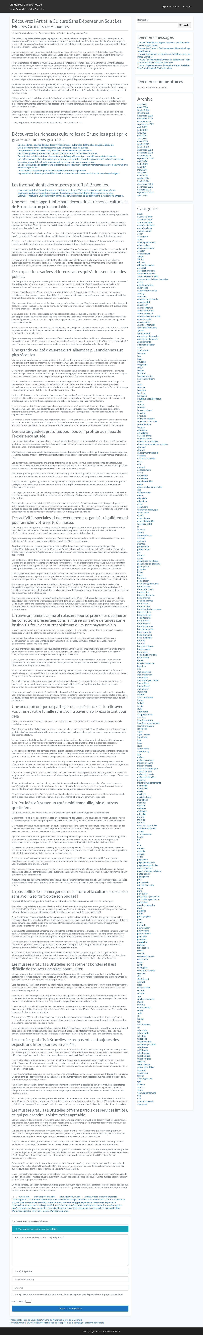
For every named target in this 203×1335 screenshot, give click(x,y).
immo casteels (144, 671)
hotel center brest (146, 595)
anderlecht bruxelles (147, 290)
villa (139, 1095)
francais (141, 529)
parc (139, 879)
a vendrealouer (144, 230)
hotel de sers (143, 603)
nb (138, 839)
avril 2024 (142, 172)
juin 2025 (141, 132)
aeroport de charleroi (147, 276)
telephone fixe (144, 1041)
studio (140, 1001)
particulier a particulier (148, 899)
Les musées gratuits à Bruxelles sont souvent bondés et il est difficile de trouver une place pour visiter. (67, 190)
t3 (138, 1016)
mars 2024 (142, 175)
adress (140, 259)
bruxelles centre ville (147, 421)
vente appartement (146, 1092)
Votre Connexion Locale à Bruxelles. (27, 9)
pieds (140, 922)
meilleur (141, 805)
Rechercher (142, 19)
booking (141, 393)
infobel (140, 694)
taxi (139, 1021)
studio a (141, 1004)
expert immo (143, 518)
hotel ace (141, 577)
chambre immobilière (147, 441)
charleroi (141, 447)
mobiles (141, 819)
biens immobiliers (146, 378)
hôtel (139, 575)
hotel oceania (143, 649)
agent (140, 282)
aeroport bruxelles (146, 273)
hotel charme (143, 597)
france (140, 532)
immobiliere (143, 683)
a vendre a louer (145, 222)
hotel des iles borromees (149, 609)
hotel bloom (143, 580)
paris (139, 890)
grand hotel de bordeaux (149, 563)
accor (140, 233)
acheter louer (143, 253)
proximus (141, 939)
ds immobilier (144, 492)
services (141, 973)
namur (140, 836)
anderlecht (142, 287)
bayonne (141, 361)
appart (140, 330)
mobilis (141, 822)
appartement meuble (147, 339)
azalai (140, 347)
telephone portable (146, 1044)
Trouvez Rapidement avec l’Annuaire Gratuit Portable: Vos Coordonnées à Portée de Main (163, 66)
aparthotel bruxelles (147, 327)
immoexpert (143, 688)
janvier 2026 (143, 112)
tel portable (143, 1033)
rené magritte (97, 1208)
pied (139, 919)
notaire (140, 848)
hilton (140, 572)
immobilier (142, 677)
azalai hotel (142, 350)
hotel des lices (144, 612)
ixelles (140, 703)
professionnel (144, 933)
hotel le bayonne (145, 629)
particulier (142, 893)
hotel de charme (145, 600)
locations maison (145, 725)
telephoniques (144, 1058)
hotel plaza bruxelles (147, 654)
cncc (139, 461)
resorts (140, 953)
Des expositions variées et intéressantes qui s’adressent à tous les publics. (53, 147)
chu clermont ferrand (147, 452)
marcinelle (142, 788)
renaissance (143, 947)
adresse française (145, 265)
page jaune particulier (147, 865)
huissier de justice (145, 663)
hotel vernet (143, 657)
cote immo (142, 475)
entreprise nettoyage (147, 509)
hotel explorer (144, 614)
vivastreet (142, 1104)
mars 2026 (142, 107)
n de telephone (144, 833)
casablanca (142, 432)
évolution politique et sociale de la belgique (59, 1202)
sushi (139, 1013)
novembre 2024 (145, 152)
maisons (141, 779)
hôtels (140, 660)
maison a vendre (145, 762)
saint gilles (142, 967)
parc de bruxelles (145, 885)
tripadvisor (142, 1072)
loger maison (143, 734)
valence (141, 1084)
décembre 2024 (145, 149)
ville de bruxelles (145, 1101)
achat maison (143, 245)
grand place (143, 566)
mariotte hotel (144, 797)
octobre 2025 (144, 121)
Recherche (184, 25)
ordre (140, 856)
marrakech (142, 799)
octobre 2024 (144, 155)
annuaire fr (142, 304)
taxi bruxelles (143, 1024)
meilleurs (141, 808)
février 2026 (143, 110)
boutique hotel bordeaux (149, 398)
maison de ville (144, 771)
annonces (141, 296)
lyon (139, 754)
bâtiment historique (67, 1199)
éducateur (142, 501)
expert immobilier (146, 521)
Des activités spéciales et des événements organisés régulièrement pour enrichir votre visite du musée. (67, 156)
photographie (144, 916)
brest (140, 401)
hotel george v (144, 617)
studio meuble (144, 1007)
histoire (28, 1205)
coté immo (142, 478)
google (140, 555)
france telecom (144, 535)
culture (109, 1199)
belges (140, 370)
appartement (143, 333)
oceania (141, 851)
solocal (140, 993)
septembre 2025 (145, 124)
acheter (141, 250)
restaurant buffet (145, 956)
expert (140, 515)
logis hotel (142, 737)
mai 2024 (141, 169)
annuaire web (143, 321)
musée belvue (61, 1205)
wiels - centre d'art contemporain (52, 1210)
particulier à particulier (148, 896)
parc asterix (143, 882)
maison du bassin (145, 774)
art (26, 1199)
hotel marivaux (144, 634)
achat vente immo (146, 247)
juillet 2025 (142, 129)
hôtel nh (141, 640)
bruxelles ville (66, 1196)
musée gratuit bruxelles (94, 1205)
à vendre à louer (145, 216)
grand (140, 558)
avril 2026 (142, 104)
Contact (187, 6)
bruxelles (82, 1199)
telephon (141, 1035)
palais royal (33, 1208)
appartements (144, 341)
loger (139, 731)
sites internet (143, 987)
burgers (141, 427)
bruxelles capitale (146, 418)
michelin (141, 814)
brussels (141, 407)
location (141, 717)
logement (142, 728)
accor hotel (142, 236)
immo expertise (144, 674)
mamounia (142, 785)
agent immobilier (145, 284)
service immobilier (146, 970)
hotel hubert (143, 620)
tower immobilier (145, 1067)
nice (139, 845)
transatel (141, 1070)
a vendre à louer (145, 219)
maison (140, 757)
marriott (141, 802)
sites (139, 984)
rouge (140, 962)
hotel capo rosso (145, 589)
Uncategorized (144, 1078)
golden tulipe (143, 549)
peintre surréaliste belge (52, 1208)
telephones (142, 1047)
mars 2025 (142, 141)
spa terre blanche (145, 998)
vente (140, 1090)
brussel (140, 404)
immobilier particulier (148, 680)
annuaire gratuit (145, 307)
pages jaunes (143, 873)
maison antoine (144, 765)
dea (139, 489)
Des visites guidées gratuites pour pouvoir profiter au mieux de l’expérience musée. (57, 153)
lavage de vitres (145, 714)
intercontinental (145, 697)
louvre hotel (143, 748)
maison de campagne (147, 768)
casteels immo (144, 435)
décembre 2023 (145, 183)
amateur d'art (91, 1196)
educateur (142, 498)
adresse (141, 262)
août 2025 (142, 127)
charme (141, 449)
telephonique (143, 1053)
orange (140, 853)
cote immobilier (145, 481)
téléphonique (143, 1055)
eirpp (139, 504)
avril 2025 (142, 138)
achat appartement (146, 242)
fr (138, 526)
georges (141, 543)
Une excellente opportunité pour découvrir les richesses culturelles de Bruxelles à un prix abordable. (66, 144)
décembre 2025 (145, 115)
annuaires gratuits (146, 324)
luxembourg (143, 751)
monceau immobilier (147, 825)
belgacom (142, 364)
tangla (140, 1018)
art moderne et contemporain (42, 1199)
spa (139, 996)
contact (141, 467)
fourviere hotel (144, 523)
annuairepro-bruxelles (44, 1196)
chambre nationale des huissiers (152, 444)
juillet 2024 (142, 164)
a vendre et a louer (146, 225)
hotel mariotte (144, 632)
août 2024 (142, 161)
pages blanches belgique (149, 870)
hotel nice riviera (145, 646)
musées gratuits (19, 1208)
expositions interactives (92, 1202)
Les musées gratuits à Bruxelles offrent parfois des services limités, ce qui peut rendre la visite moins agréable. (71, 195)
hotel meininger (144, 637)
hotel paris (142, 651)
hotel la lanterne (145, 626)
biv (138, 381)
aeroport (141, 267)
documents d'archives (26, 1202)
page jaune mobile (146, 862)
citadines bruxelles (146, 458)
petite (140, 913)
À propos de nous (170, 6)
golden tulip (143, 546)
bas (139, 356)
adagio (140, 256)
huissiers (141, 666)
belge (140, 367)
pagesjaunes (143, 876)
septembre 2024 (145, 158)
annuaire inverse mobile (148, 316)
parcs (140, 888)
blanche (141, 387)
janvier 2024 (143, 181)
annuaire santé (144, 319)
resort (140, 950)
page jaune (142, 859)
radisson (141, 944)
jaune (139, 708)
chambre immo (144, 438)
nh (138, 842)
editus (140, 495)
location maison (145, 720)
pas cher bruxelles (146, 905)
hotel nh (141, 643)
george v (141, 540)
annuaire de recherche (148, 299)
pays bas (141, 910)
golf (139, 552)
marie (140, 791)
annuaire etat (143, 302)
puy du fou (142, 942)
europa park (143, 512)
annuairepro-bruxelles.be (26, 4)
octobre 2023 (144, 189)
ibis (139, 669)
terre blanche (143, 1064)
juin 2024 (141, 166)
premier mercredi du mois (77, 1208)
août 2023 (142, 195)
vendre (140, 1087)
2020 (139, 213)
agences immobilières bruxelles (152, 279)
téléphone (142, 1038)
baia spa (141, 353)
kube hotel (142, 711)
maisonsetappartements (149, 782)
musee (77, 1196)
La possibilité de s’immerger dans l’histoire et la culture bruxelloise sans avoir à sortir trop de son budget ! (68, 173)
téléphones (142, 1050)
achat (140, 239)
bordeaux (142, 395)
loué (139, 740)
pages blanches (144, 868)
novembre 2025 (145, 118)
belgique (141, 373)
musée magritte (114, 1205)
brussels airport (145, 410)
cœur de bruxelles (96, 1199)
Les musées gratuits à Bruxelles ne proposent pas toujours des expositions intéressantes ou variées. (65, 192)
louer (139, 742)
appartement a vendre (148, 336)
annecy (140, 293)
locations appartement (148, 723)
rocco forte (142, 959)
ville (34, 1210)
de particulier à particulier (149, 486)
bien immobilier (145, 375)
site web (141, 981)
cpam (140, 484)
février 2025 (143, 144)
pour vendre (143, 930)
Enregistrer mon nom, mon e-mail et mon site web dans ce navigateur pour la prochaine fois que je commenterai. (69, 1294)
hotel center (143, 592)
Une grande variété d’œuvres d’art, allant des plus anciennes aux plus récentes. (55, 150)
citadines (141, 455)
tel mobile (142, 1030)
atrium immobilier (146, 344)
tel (138, 1027)
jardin (140, 705)
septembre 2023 (145, 192)
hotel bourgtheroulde (147, 583)
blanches (141, 390)
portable (141, 925)
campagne (142, 430)
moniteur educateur (146, 828)
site (139, 976)
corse (140, 472)
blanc (140, 384)
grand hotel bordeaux (147, 560)
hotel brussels (144, 586)
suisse (140, 1010)
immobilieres (143, 686)
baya (139, 358)
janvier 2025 (143, 147)
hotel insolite (143, 623)
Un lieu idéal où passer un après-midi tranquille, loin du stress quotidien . (52, 170)
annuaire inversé (145, 313)
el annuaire (142, 506)
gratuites (141, 569)
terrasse (141, 1061)
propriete (142, 936)
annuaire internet (145, 310)
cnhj (139, 464)
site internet (143, 979)
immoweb (142, 691)
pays (139, 907)
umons (140, 1075)
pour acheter (143, 927)
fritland (141, 538)
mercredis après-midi (43, 1205)
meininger (142, 811)
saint (139, 964)
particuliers (142, 902)
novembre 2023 (145, 186)
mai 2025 (141, 135)
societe (140, 990)
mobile (140, 816)
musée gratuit (75, 1205)
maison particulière (146, 777)
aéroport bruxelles (146, 270)
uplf (139, 1081)
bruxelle (141, 412)
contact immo (144, 469)
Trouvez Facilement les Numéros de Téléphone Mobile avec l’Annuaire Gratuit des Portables (163, 61)
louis (139, 745)
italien (140, 700)
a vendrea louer (144, 228)
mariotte (141, 794)
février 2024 (143, 178)
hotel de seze (143, 606)
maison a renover (145, 760)
